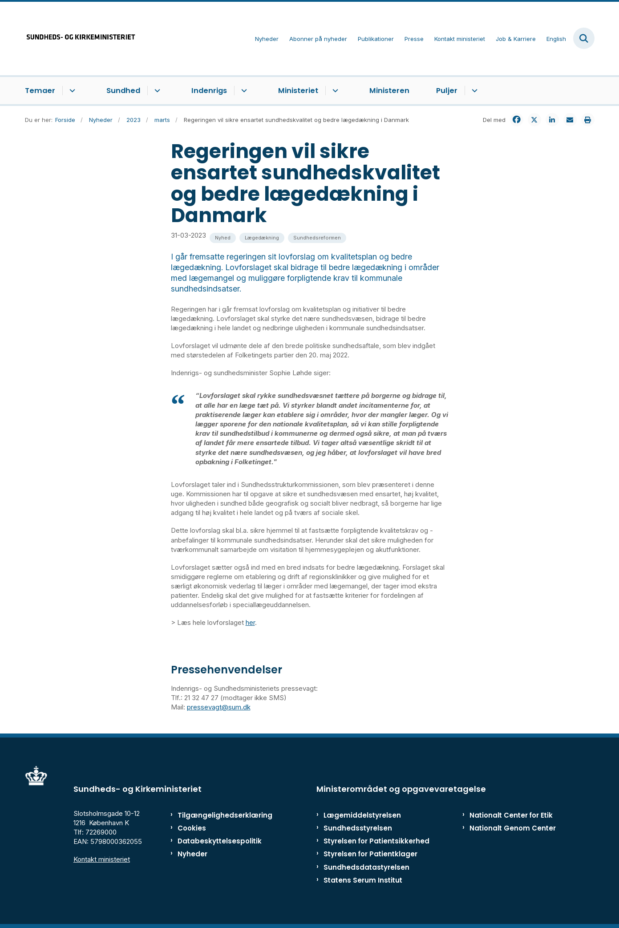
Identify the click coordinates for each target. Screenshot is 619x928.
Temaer (40, 90)
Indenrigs (209, 90)
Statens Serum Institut (363, 880)
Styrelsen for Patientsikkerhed (376, 841)
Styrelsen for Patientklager (370, 854)
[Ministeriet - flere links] (334, 91)
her (250, 622)
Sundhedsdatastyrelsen (366, 867)
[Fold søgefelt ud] (584, 38)
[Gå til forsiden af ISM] (80, 38)
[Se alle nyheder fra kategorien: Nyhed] (223, 238)
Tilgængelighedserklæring (216, 815)
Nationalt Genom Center (512, 828)
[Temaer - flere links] (71, 91)
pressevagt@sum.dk (219, 707)
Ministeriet (298, 90)
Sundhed (123, 90)
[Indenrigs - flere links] (242, 91)
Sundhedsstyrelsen (358, 828)
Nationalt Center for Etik (511, 815)
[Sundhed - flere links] (156, 91)
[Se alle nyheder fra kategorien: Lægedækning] (261, 238)
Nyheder (192, 854)
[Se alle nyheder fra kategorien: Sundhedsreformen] (317, 238)
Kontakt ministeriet (101, 859)
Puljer (446, 90)
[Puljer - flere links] (473, 91)
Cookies (192, 828)
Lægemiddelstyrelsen (362, 815)
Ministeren (389, 90)
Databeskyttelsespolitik (216, 841)
